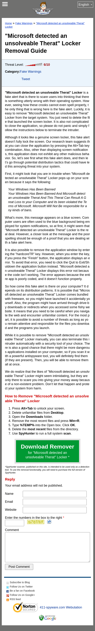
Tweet (25, 79)
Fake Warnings (23, 23)
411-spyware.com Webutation (61, 613)
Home (8, 23)
